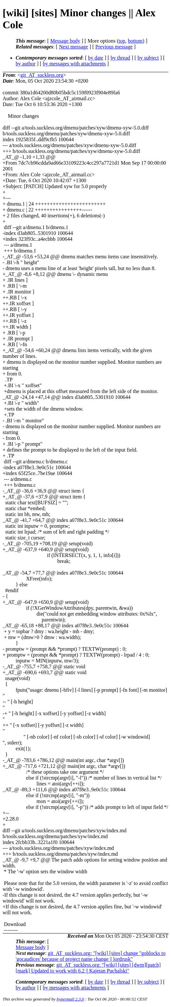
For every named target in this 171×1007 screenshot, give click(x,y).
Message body (65, 41)
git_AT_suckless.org (42, 75)
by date (95, 58)
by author (26, 63)
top (122, 41)
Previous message (114, 46)
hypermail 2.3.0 (70, 999)
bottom (135, 41)
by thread (120, 58)
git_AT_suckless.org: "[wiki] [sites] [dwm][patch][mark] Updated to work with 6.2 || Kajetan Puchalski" (88, 967)
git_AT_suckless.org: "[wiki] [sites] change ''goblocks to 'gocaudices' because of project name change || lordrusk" (90, 956)
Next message (73, 46)
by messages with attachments (74, 63)
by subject (148, 58)
